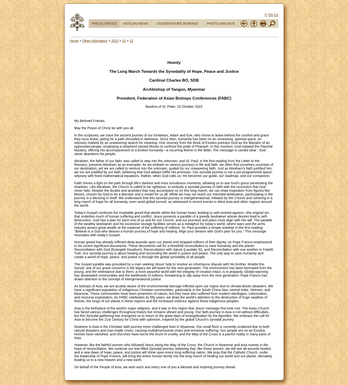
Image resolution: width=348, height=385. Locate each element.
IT (266, 15)
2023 (114, 41)
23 (131, 41)
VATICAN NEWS (135, 23)
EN (270, 15)
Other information (94, 41)
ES (276, 15)
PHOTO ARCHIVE (221, 23)
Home (74, 41)
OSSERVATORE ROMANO (177, 23)
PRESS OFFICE (104, 23)
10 (124, 41)
